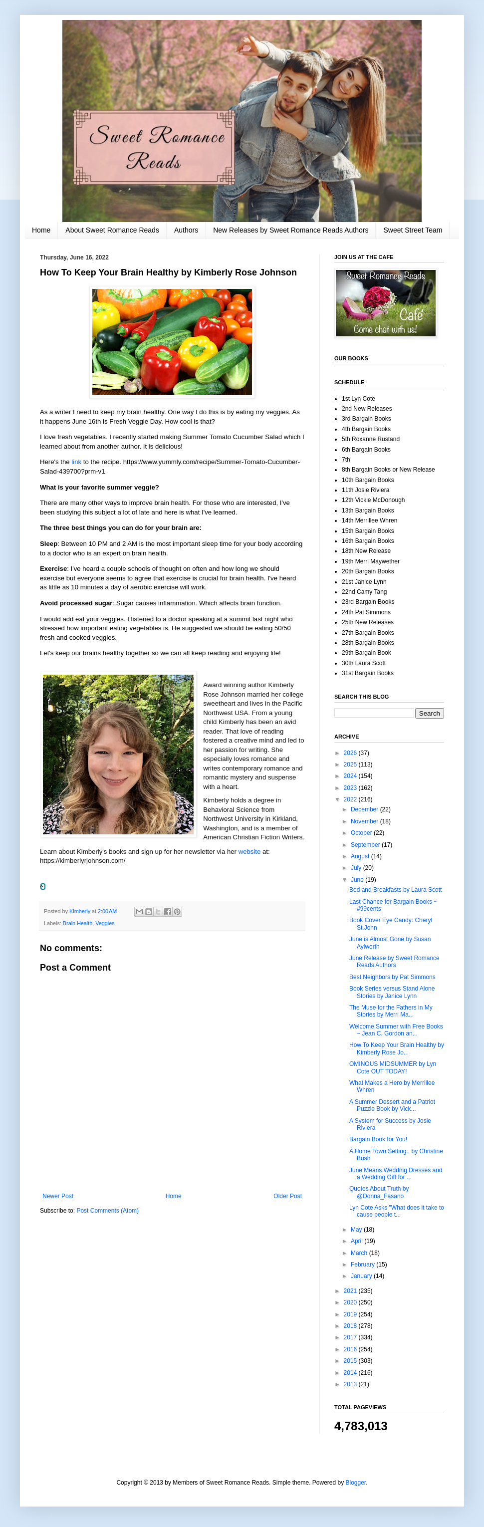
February (363, 1264)
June (358, 879)
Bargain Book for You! (378, 1139)
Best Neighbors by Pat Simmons (392, 977)
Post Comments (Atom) (107, 1210)
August (361, 856)
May (357, 1229)
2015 (351, 1360)
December (365, 809)
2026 (351, 753)
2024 (351, 775)
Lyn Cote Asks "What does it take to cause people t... (396, 1211)
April (357, 1241)
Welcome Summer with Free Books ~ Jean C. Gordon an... (396, 1030)
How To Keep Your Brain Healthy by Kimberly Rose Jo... (396, 1048)
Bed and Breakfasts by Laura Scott (395, 889)
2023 (351, 787)
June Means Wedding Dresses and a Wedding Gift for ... (396, 1174)
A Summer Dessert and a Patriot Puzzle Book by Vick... (392, 1105)
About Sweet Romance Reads (112, 230)
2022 (351, 799)
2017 (351, 1337)
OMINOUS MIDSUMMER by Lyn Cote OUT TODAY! (392, 1067)
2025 (351, 764)
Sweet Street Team (412, 230)
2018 (351, 1325)
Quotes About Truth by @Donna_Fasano (379, 1192)
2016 (351, 1349)
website (250, 851)
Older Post (287, 1196)
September (366, 844)
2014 (351, 1372)
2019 (351, 1314)
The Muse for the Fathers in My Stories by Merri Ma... (391, 1011)
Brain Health (77, 923)
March (360, 1253)
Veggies (104, 923)
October (362, 832)
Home (41, 230)
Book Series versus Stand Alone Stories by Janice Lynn (392, 992)
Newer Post (57, 1196)
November (365, 821)
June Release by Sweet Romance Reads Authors (394, 962)
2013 (351, 1384)
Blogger (356, 1482)
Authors (186, 230)
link (77, 462)
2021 (351, 1290)
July (357, 867)
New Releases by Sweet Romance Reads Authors (290, 230)
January (362, 1275)
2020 (351, 1302)
